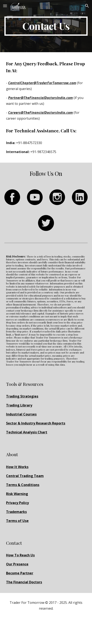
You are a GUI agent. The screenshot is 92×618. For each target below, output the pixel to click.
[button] (5, 5)
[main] (46, 26)
